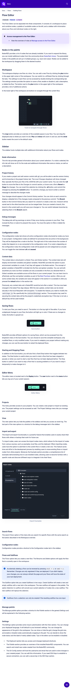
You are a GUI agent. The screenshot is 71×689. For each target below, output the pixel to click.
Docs (9, 4)
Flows (9, 10)
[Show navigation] (66, 684)
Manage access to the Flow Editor (43, 41)
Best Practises (45, 276)
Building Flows (17, 10)
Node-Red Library (50, 56)
